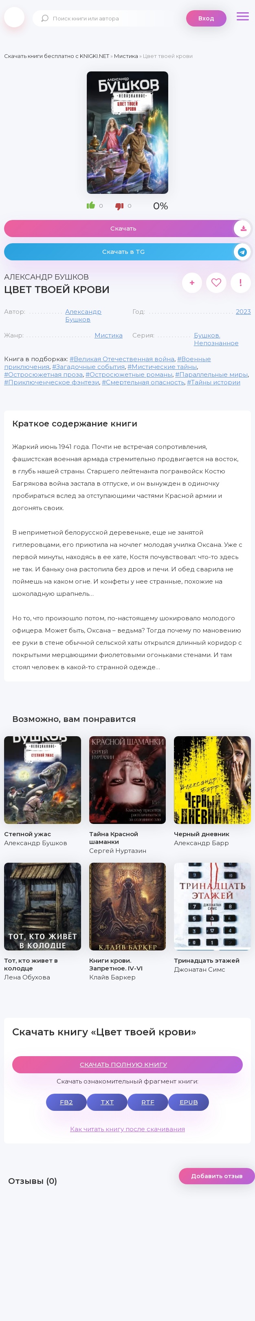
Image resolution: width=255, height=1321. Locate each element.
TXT (107, 1102)
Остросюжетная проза (45, 374)
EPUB (189, 1102)
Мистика (109, 335)
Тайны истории (215, 382)
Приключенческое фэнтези (53, 382)
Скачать (180, 228)
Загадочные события (90, 367)
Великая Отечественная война (124, 359)
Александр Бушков (83, 315)
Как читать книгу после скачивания (127, 1129)
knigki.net (14, 17)
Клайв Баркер (112, 977)
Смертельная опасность (145, 382)
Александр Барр (201, 843)
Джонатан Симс (199, 969)
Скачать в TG (176, 251)
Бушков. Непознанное (216, 339)
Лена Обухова (27, 977)
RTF (147, 1102)
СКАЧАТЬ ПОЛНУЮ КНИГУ (123, 1064)
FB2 (66, 1102)
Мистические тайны (164, 367)
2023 (243, 311)
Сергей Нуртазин (117, 851)
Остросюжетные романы (131, 374)
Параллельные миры (213, 374)
